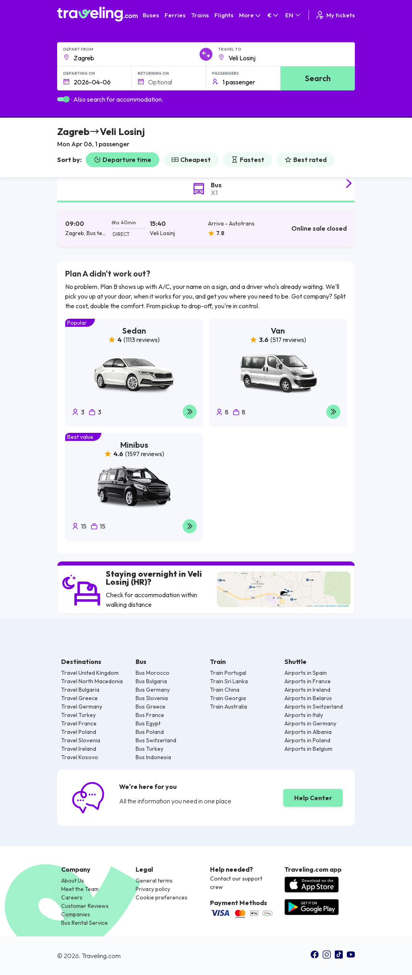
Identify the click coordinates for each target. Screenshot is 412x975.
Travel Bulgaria (80, 689)
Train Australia (228, 706)
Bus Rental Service (84, 922)
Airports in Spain (305, 672)
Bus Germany (153, 689)
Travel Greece (79, 698)
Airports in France (307, 681)
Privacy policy (153, 889)
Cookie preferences (161, 897)
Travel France (79, 723)
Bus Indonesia (153, 757)
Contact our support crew (236, 883)
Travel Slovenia (80, 740)
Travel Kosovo (79, 757)
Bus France (150, 715)
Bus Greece (150, 706)
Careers (71, 897)
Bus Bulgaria (151, 681)
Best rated (305, 160)
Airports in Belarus (308, 698)
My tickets (335, 15)
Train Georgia (228, 698)
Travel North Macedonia (92, 681)
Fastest (247, 160)
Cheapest (191, 160)
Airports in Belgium (308, 748)
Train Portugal (228, 672)
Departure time (122, 160)
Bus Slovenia (152, 698)
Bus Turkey (149, 748)
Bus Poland (150, 731)
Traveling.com (101, 956)
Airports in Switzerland (313, 706)
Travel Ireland (78, 748)
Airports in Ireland (307, 689)
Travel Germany (81, 706)
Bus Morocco (152, 672)
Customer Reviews (85, 905)
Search (318, 78)
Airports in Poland (307, 740)
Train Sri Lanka (229, 681)
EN (293, 15)
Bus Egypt (148, 723)
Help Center (313, 798)
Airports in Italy (303, 715)
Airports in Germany (310, 723)
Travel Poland (78, 731)
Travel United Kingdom (90, 672)
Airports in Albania (308, 731)
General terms (154, 880)
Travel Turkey (78, 715)
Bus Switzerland (156, 740)
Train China (224, 689)
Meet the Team (80, 889)
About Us (72, 880)
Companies (75, 914)
